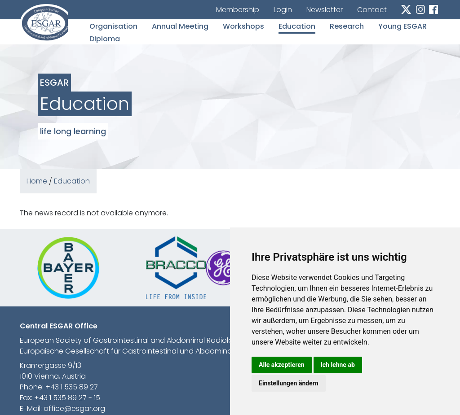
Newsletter (324, 9)
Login (283, 9)
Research (347, 26)
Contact (372, 9)
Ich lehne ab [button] (338, 364)
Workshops (243, 26)
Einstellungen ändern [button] (288, 383)
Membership (237, 9)
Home (37, 181)
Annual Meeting (180, 26)
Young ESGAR (402, 26)
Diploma (104, 39)
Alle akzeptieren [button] (282, 364)
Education (297, 26)
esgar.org (44, 23)
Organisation (113, 26)
